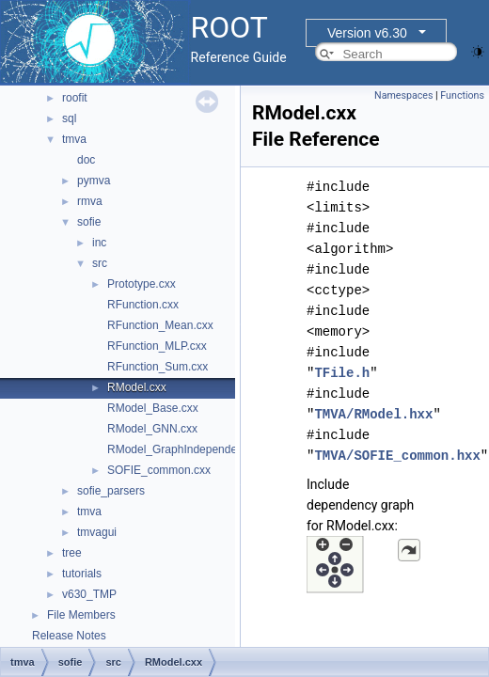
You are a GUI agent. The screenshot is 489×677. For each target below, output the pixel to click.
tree (72, 552)
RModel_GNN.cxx (152, 428)
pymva (93, 180)
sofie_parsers (111, 490)
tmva (74, 139)
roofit (74, 97)
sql (69, 118)
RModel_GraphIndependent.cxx (186, 449)
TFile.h (342, 373)
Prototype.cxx (141, 284)
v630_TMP (89, 594)
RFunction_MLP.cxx (157, 346)
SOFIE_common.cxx (159, 470)
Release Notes (69, 635)
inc (99, 242)
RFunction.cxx (143, 304)
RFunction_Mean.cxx (160, 325)
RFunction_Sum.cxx (157, 366)
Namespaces (403, 95)
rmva (90, 201)
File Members (81, 615)
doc (86, 159)
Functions (462, 95)
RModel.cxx (136, 387)
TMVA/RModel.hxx (373, 414)
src (99, 263)
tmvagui (97, 532)
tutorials (82, 573)
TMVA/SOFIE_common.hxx (397, 455)
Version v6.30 (367, 32)
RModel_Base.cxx (152, 408)
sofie (89, 221)
